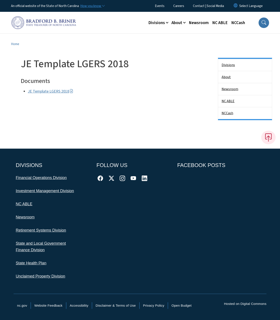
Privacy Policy (153, 305)
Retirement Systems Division (41, 230)
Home (15, 44)
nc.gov (22, 305)
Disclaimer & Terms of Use (116, 305)
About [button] (177, 23)
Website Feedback (48, 305)
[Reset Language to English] (236, 6)
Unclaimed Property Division (40, 276)
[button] (264, 23)
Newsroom (199, 23)
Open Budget (182, 305)
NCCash (238, 23)
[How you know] (92, 6)
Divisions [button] (156, 23)
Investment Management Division (45, 191)
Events (159, 6)
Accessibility (79, 305)
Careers (178, 6)
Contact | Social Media (208, 6)
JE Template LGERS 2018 (50, 91)
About (226, 77)
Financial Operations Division (41, 178)
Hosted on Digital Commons (245, 304)
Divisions (228, 65)
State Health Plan (31, 263)
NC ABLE (220, 23)
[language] (251, 6)
